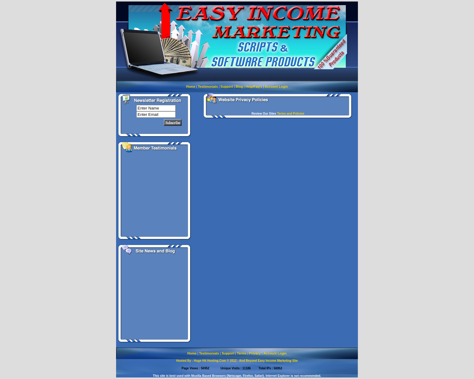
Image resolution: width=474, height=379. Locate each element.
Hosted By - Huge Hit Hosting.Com (201, 360)
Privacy (255, 353)
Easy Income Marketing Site (278, 360)
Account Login (276, 86)
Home (191, 86)
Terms (241, 353)
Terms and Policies (290, 113)
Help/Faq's (253, 86)
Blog (239, 86)
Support (226, 86)
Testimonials (208, 86)
